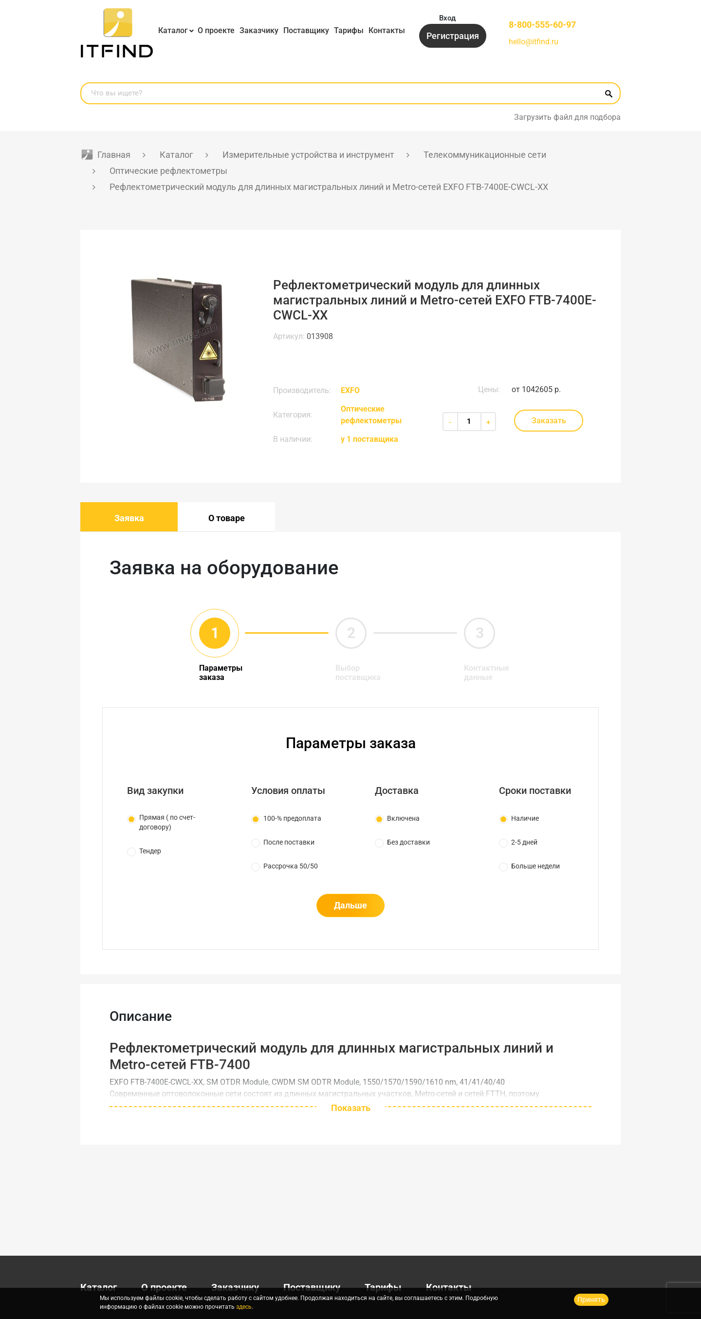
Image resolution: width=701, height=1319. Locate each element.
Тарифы (349, 30)
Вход (447, 18)
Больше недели (535, 866)
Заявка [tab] (129, 518)
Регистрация (452, 36)
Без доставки (408, 842)
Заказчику (259, 30)
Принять (591, 1299)
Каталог (173, 30)
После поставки (288, 842)
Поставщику (306, 30)
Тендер (150, 851)
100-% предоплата (292, 818)
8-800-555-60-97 (542, 24)
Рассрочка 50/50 (290, 866)
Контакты (387, 30)
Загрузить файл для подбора (567, 117)
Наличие (525, 818)
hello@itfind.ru (533, 41)
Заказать (549, 420)
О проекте (216, 30)
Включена (403, 818)
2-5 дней (524, 842)
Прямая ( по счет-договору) (167, 822)
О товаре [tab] (226, 518)
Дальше (350, 905)
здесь (244, 1306)
